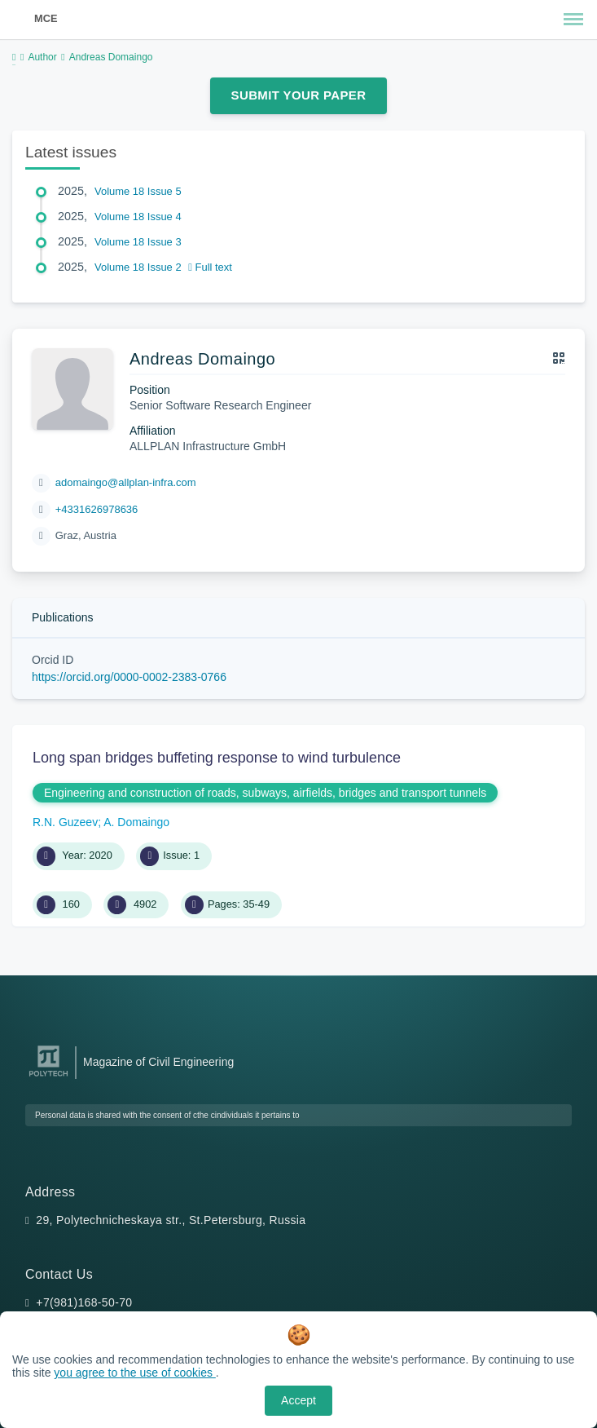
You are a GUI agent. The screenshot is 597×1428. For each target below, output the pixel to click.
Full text (210, 267)
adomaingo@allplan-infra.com (125, 482)
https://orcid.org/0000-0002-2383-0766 (129, 676)
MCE (45, 18)
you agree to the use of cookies (134, 1372)
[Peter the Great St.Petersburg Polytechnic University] (48, 1077)
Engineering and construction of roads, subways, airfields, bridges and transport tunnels (265, 792)
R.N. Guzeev (65, 822)
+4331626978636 (96, 509)
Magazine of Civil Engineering (158, 1061)
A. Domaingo (136, 822)
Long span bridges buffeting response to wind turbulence (217, 757)
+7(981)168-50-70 (84, 1302)
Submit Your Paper (299, 95)
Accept (298, 1400)
